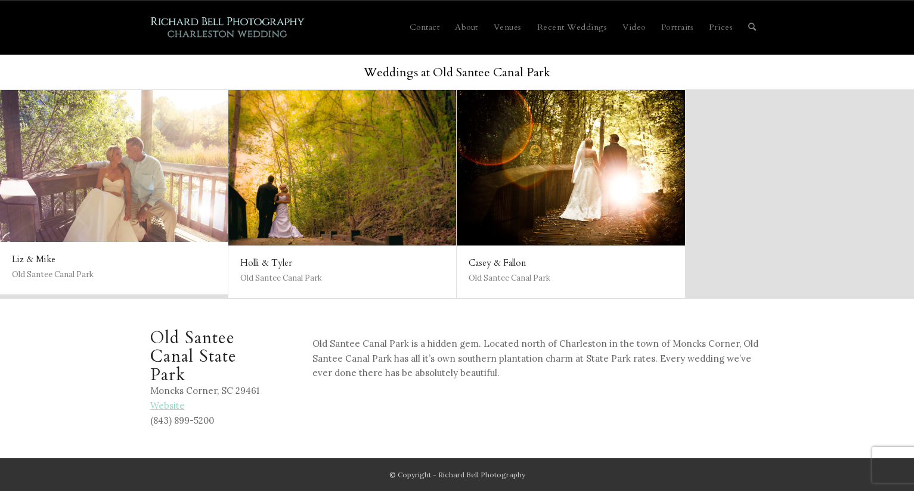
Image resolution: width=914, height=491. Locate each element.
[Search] (752, 27)
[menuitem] (425, 27)
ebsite (167, 405)
